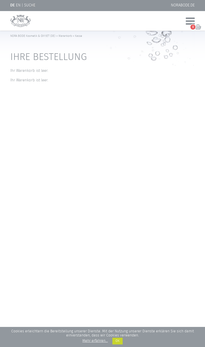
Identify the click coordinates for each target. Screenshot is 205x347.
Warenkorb (65, 36)
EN (18, 5)
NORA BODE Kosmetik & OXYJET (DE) (32, 36)
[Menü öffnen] (190, 22)
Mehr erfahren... (95, 341)
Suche (29, 5)
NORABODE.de (183, 5)
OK (117, 341)
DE (12, 5)
